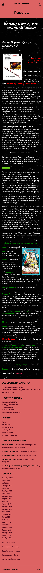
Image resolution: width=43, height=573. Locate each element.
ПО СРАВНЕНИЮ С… (10, 410)
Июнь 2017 (6, 512)
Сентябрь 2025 (7, 478)
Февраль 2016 (7, 527)
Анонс (4, 422)
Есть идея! (6, 430)
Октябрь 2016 (7, 514)
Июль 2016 (6, 517)
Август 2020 (6, 499)
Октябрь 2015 (7, 538)
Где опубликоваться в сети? (12, 387)
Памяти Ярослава (21, 4)
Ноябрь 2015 (6, 535)
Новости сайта (7, 432)
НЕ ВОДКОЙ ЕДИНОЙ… (10, 405)
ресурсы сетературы (9, 435)
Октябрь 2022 (7, 486)
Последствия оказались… (11, 412)
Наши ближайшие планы (11, 559)
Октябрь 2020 (7, 496)
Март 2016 (5, 525)
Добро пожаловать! (9, 543)
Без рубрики (6, 425)
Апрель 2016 (6, 522)
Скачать (6, 168)
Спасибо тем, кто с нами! (11, 551)
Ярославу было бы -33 (10, 555)
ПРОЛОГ (19, 373)
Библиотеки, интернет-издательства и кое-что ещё (21, 390)
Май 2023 (5, 483)
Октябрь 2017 (7, 509)
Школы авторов (8, 392)
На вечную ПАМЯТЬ (9, 402)
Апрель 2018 (6, 504)
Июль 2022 (6, 488)
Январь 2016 (6, 530)
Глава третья (8, 407)
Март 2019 (5, 501)
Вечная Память (7, 427)
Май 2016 (5, 520)
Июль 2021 (6, 493)
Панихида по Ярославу (10, 547)
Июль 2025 (6, 480)
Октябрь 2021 (7, 491)
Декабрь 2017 (7, 506)
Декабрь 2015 (7, 533)
